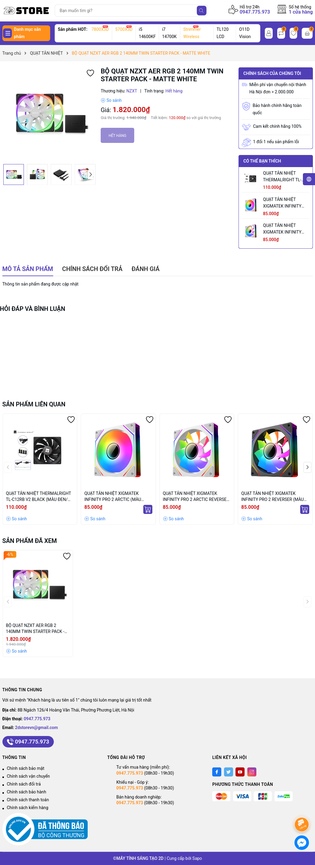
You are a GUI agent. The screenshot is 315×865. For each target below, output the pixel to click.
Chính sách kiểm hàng (27, 807)
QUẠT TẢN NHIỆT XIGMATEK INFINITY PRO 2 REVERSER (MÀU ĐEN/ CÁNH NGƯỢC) (272, 496)
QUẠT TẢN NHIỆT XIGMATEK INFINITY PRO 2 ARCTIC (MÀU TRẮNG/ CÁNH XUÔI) (283, 203)
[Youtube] (240, 771)
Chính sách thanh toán (28, 799)
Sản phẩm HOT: (72, 29)
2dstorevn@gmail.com (36, 727)
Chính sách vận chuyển (28, 776)
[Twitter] (228, 771)
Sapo (197, 858)
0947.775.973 (255, 12)
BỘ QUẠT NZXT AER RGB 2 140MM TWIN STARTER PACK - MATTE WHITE (35, 628)
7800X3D (100, 29)
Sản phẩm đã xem (29, 540)
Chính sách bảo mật (25, 768)
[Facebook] (216, 771)
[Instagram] (251, 771)
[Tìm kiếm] (201, 10)
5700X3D (123, 29)
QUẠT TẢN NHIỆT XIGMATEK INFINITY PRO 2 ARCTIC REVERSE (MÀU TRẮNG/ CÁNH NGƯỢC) (286, 229)
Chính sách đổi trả (24, 784)
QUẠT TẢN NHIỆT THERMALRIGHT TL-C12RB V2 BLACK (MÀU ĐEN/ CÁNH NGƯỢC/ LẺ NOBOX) (286, 177)
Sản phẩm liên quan (34, 404)
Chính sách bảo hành (26, 791)
